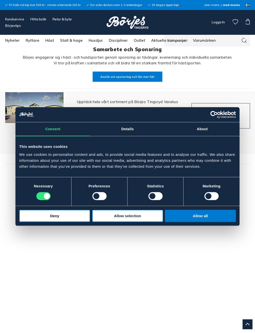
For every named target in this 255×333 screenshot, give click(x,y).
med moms (231, 5)
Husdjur (96, 40)
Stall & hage (71, 40)
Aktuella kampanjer (169, 40)
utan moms (211, 5)
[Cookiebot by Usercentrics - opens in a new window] (214, 114)
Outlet (139, 40)
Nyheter (12, 40)
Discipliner (118, 40)
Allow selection (127, 216)
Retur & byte (62, 19)
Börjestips (13, 26)
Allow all (200, 216)
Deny (54, 216)
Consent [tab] (53, 129)
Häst (49, 40)
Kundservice (14, 19)
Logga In (218, 22)
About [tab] (202, 129)
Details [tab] (127, 129)
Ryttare (32, 40)
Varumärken (204, 40)
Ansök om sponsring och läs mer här (127, 77)
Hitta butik (38, 19)
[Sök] (244, 40)
